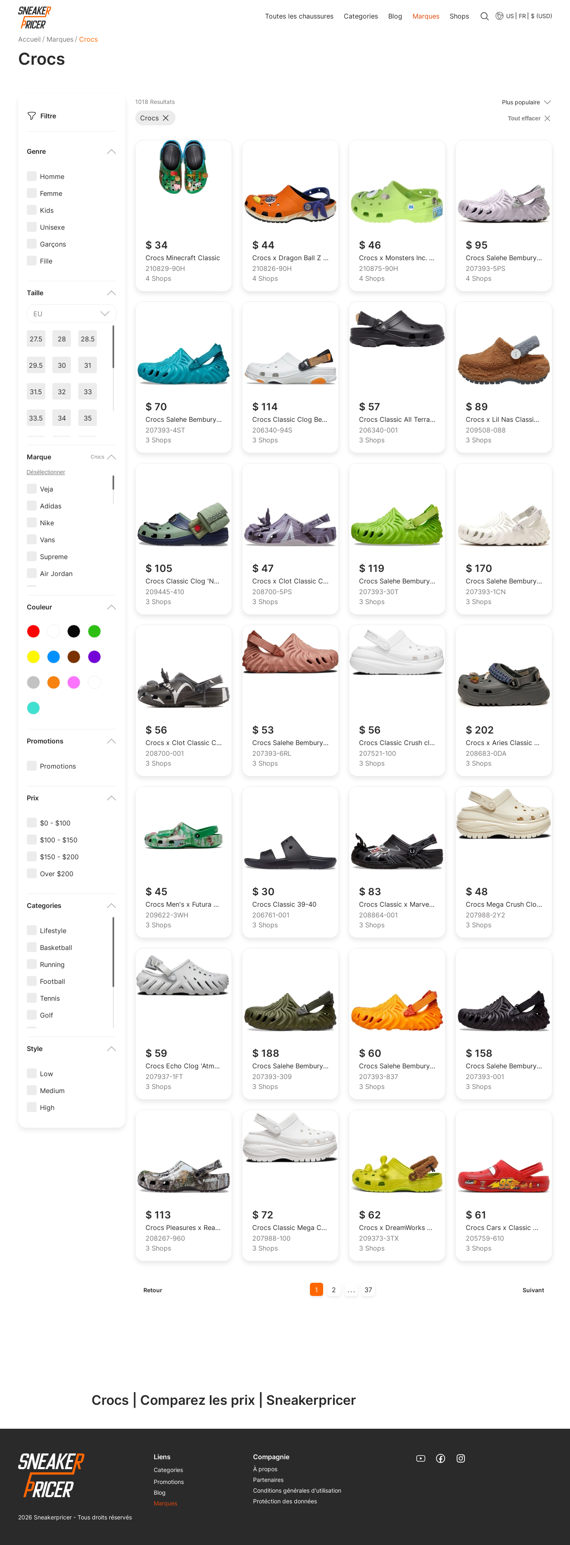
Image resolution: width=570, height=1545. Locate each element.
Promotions (58, 765)
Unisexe (52, 226)
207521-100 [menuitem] (377, 753)
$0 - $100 (55, 822)
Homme (52, 176)
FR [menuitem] (522, 16)
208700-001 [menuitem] (164, 753)
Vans (47, 539)
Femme (51, 193)
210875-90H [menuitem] (378, 269)
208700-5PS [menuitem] (272, 592)
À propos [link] (265, 1468)
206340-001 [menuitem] (378, 430)
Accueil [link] (29, 39)
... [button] (351, 1290)
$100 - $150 (58, 839)
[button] (522, 16)
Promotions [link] (169, 1481)
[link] (34, 18)
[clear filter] (530, 118)
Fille (46, 260)
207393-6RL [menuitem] (271, 753)
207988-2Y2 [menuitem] (485, 915)
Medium (52, 1090)
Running (52, 964)
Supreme (54, 556)
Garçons (53, 243)
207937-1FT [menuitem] (164, 1077)
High (47, 1107)
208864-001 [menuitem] (378, 915)
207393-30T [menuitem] (379, 592)
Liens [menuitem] (162, 1456)
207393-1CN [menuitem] (486, 592)
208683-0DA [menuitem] (486, 753)
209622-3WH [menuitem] (166, 915)
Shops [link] (459, 16)
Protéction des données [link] (285, 1501)
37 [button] (368, 1290)
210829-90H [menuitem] (165, 269)
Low (46, 1073)
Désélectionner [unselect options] (46, 472)
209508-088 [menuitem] (486, 430)
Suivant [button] (533, 1289)
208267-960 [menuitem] (165, 1238)
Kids (47, 210)
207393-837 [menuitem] (378, 1077)
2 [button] (334, 1290)
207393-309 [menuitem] (272, 1077)
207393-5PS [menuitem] (485, 269)
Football (52, 981)
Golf (46, 1014)
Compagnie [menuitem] (271, 1456)
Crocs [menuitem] (88, 39)
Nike (47, 522)
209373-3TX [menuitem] (379, 1238)
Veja (46, 488)
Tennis (50, 998)
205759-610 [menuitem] (485, 1238)
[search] (484, 17)
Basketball (56, 947)
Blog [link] (395, 16)
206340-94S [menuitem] (272, 430)
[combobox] (72, 313)
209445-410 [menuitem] (164, 592)
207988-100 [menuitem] (271, 1238)
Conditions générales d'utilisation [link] (297, 1490)
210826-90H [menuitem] (272, 269)
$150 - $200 (59, 856)
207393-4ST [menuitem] (165, 430)
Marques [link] (426, 16)
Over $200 (56, 873)
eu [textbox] (37, 314)
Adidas (50, 505)
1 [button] (316, 1290)
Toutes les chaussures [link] (299, 16)
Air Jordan (56, 573)
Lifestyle (53, 930)
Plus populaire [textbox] (521, 102)
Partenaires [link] (268, 1479)
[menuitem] (504, 16)
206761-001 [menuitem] (270, 915)
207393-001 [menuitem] (485, 1077)
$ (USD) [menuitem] (541, 16)
